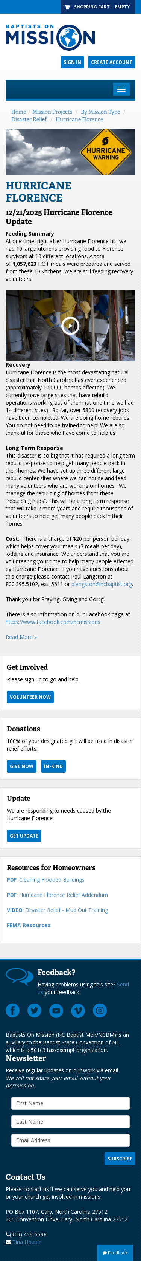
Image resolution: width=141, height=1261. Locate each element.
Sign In (72, 62)
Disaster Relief (29, 119)
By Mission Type (100, 112)
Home (18, 112)
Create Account (111, 62)
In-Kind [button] (53, 766)
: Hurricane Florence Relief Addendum (57, 894)
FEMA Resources (29, 925)
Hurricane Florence (79, 119)
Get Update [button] (24, 836)
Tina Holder (26, 1241)
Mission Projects (52, 112)
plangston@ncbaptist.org (101, 584)
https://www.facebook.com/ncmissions (53, 621)
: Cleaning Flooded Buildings (46, 879)
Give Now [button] (21, 766)
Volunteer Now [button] (30, 697)
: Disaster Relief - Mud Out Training (57, 910)
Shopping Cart (92, 6)
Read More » (21, 637)
